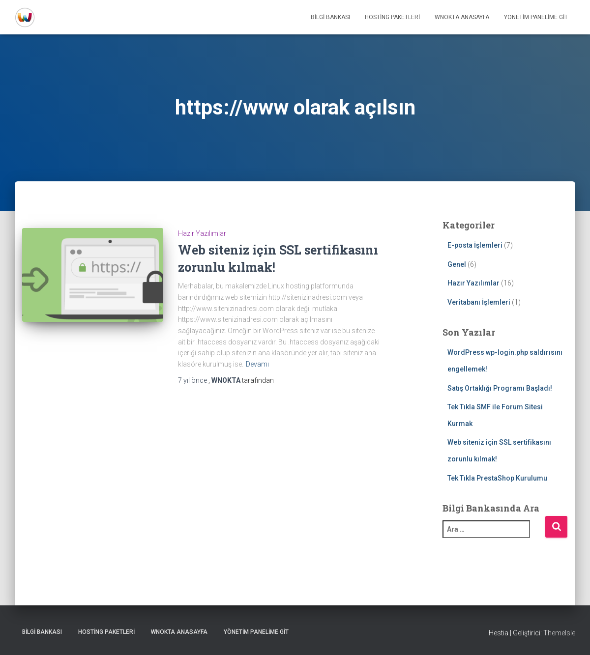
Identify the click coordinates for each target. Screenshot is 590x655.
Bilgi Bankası (330, 17)
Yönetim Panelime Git (536, 17)
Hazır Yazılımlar (202, 233)
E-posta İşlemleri (474, 245)
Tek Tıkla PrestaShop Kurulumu (497, 478)
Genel (456, 264)
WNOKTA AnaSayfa (462, 17)
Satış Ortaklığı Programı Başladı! (499, 388)
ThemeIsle (559, 633)
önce (193, 380)
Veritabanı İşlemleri (478, 302)
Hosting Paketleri (392, 17)
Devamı (257, 364)
